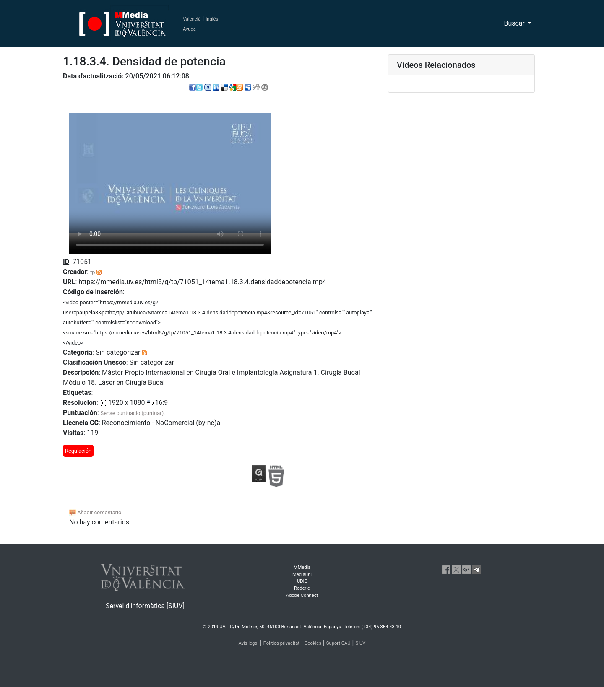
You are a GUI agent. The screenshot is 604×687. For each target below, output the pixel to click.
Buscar (515, 23)
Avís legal (249, 643)
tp (92, 272)
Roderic (302, 588)
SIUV (360, 643)
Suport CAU (338, 643)
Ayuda (189, 29)
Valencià (191, 19)
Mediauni (302, 574)
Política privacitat (281, 643)
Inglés (212, 19)
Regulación (78, 451)
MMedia (302, 567)
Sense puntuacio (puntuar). (133, 413)
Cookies (313, 643)
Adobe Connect (302, 595)
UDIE (302, 581)
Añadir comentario (95, 512)
